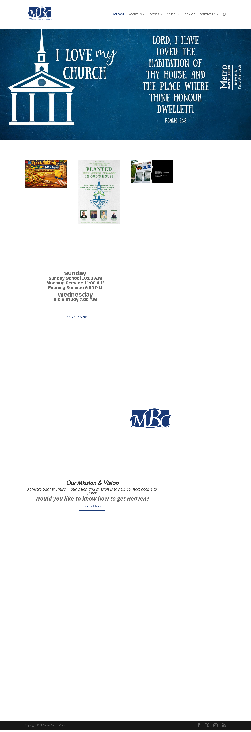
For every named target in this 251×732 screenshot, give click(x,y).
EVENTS (154, 14)
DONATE (190, 14)
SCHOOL (172, 14)
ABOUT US (135, 14)
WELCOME (119, 14)
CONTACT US (207, 14)
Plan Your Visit (75, 316)
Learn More (92, 506)
